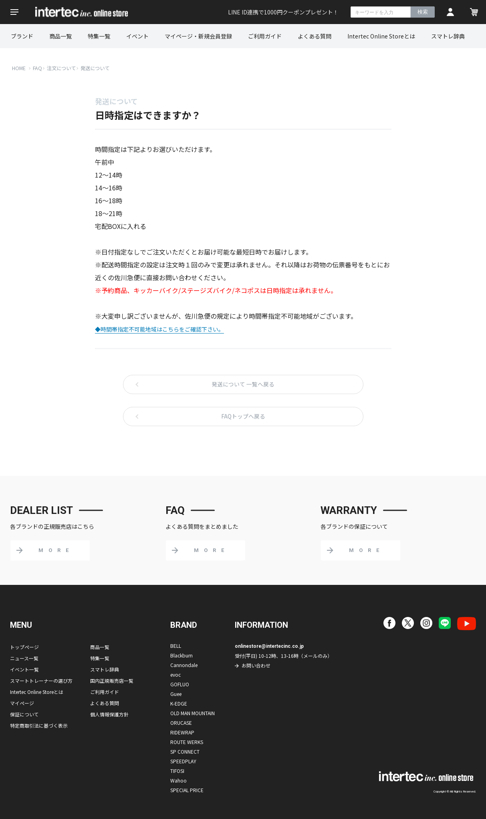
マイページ (22, 703)
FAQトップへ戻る (243, 417)
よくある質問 (314, 36)
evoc (175, 674)
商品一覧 (60, 36)
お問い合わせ (256, 665)
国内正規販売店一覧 (111, 680)
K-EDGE (178, 703)
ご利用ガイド (265, 36)
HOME (19, 68)
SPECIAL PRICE (187, 790)
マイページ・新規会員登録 (198, 36)
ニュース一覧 (24, 658)
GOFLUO (179, 684)
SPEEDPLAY (183, 761)
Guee (175, 693)
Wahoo (178, 780)
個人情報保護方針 (109, 714)
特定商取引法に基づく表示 (39, 725)
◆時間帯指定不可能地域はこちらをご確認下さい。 (159, 329)
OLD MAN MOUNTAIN (192, 713)
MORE (56, 550)
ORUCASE (181, 722)
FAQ (38, 68)
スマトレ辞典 (448, 36)
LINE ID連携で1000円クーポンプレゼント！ (283, 12)
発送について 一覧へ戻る (243, 384)
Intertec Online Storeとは (381, 36)
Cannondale (184, 664)
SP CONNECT (185, 751)
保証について (24, 714)
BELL (175, 645)
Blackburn (181, 655)
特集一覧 (99, 36)
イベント (137, 36)
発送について (99, 68)
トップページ (24, 646)
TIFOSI (177, 770)
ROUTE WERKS (186, 741)
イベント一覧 (24, 669)
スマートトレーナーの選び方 (41, 680)
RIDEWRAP (182, 732)
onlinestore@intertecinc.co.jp (270, 646)
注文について (63, 68)
